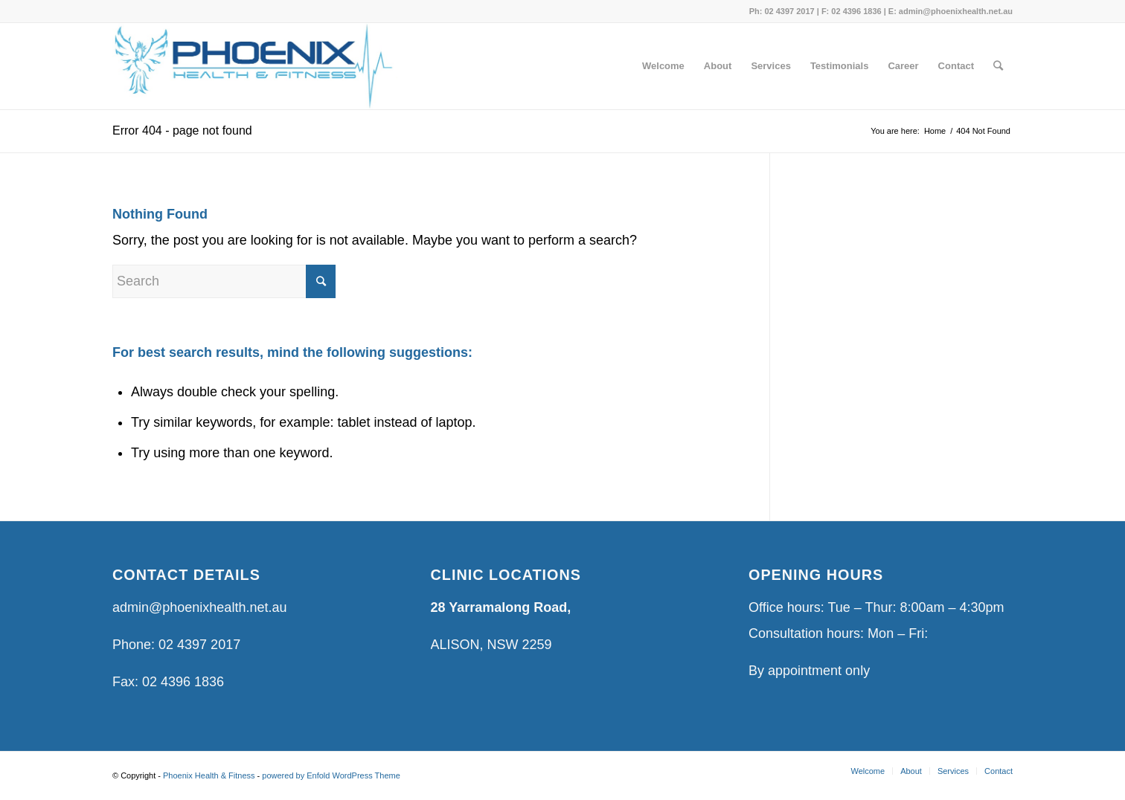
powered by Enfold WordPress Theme (331, 775)
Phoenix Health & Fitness (209, 775)
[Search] (998, 66)
